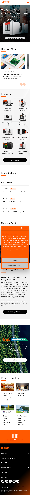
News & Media (5, 463)
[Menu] (28, 2)
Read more (15, 360)
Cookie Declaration (12, 486)
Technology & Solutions (15, 312)
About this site (5, 487)
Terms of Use (21, 486)
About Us (4, 472)
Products (4, 454)
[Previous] (21, 84)
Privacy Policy (4, 486)
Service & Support (6, 467)
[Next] (24, 84)
